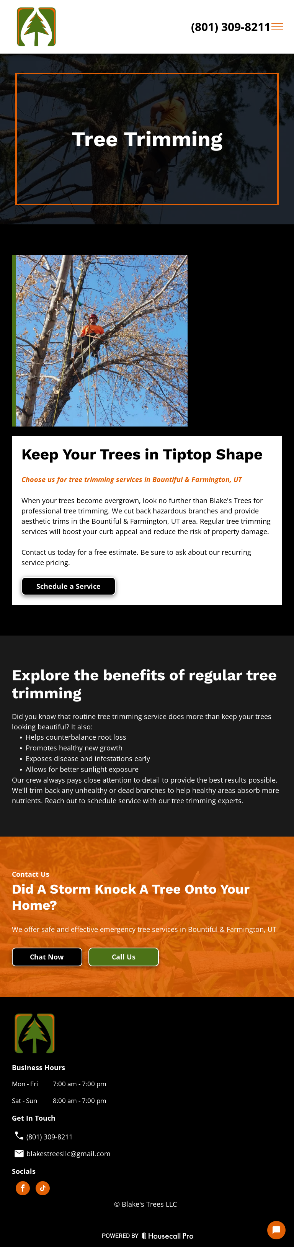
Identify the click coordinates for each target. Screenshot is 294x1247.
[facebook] (23, 1189)
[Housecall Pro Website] (168, 1237)
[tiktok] (43, 1189)
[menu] (277, 27)
